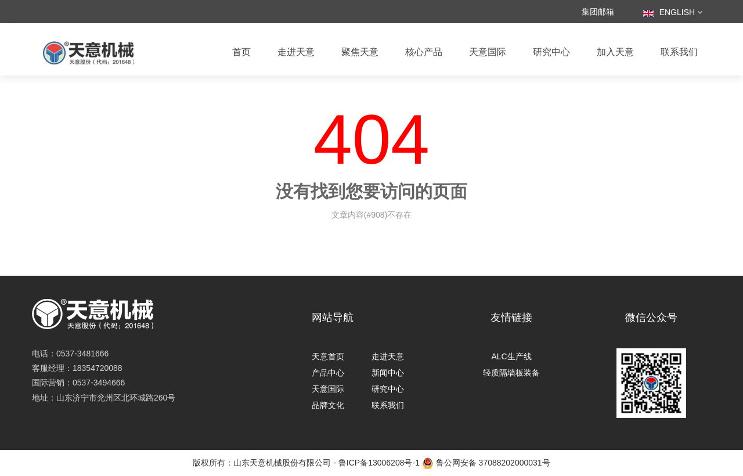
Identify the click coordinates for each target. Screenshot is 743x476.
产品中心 (328, 372)
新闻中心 (388, 372)
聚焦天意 (359, 52)
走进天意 (296, 52)
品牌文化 (328, 405)
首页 (241, 52)
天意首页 (328, 356)
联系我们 (679, 52)
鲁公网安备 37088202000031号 (486, 462)
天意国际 (487, 52)
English (672, 12)
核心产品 (423, 52)
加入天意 (615, 52)
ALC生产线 (511, 356)
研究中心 (551, 52)
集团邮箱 (598, 11)
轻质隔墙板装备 (511, 372)
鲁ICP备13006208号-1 (379, 462)
